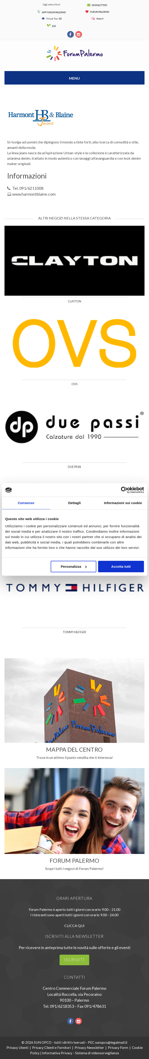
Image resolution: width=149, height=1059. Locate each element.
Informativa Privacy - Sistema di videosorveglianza (80, 1053)
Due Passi (74, 467)
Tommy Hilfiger (74, 632)
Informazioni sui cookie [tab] (123, 503)
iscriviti (74, 959)
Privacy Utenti (17, 1048)
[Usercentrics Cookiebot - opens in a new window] (124, 490)
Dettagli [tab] (74, 503)
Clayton (74, 301)
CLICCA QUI (74, 925)
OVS (74, 384)
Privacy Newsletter (89, 1048)
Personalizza (74, 566)
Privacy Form (118, 1048)
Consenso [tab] (26, 503)
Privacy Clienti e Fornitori (51, 1048)
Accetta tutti (121, 566)
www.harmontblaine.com (34, 194)
